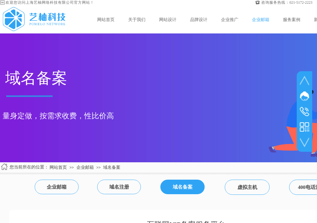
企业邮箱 (260, 19)
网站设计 (167, 19)
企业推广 (229, 19)
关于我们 (136, 19)
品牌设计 (198, 19)
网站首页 (106, 19)
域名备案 (111, 167)
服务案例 (291, 19)
